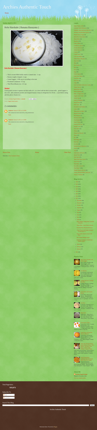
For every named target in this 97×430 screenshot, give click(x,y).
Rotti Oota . (76, 142)
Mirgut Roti (83, 312)
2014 (77, 196)
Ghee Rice (83, 303)
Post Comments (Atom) (14, 155)
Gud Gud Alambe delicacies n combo (82, 85)
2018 (77, 186)
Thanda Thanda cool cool (79, 170)
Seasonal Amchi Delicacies (80, 146)
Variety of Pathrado (78, 174)
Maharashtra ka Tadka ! (79, 111)
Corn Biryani (83, 270)
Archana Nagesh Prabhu (81, 374)
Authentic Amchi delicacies (80, 28)
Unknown (10, 110)
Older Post (67, 152)
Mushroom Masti (78, 117)
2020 (77, 181)
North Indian (77, 120)
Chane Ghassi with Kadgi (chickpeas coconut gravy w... (85, 231)
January (79, 249)
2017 (77, 189)
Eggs (75, 71)
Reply (9, 114)
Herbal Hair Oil (77, 89)
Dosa (75, 69)
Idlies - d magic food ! (79, 93)
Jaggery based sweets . (13, 101)
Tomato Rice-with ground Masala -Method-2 (86, 333)
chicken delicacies (78, 47)
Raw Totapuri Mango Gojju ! (83, 237)
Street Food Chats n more (79, 159)
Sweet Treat (76, 161)
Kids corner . (77, 104)
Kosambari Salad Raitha (79, 106)
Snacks (75, 148)
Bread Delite (77, 39)
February (79, 246)
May (78, 217)
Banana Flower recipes (79, 34)
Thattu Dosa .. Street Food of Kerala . (85, 225)
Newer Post (6, 152)
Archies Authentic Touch (27, 7)
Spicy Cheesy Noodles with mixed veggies (87, 260)
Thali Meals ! (77, 168)
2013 (77, 198)
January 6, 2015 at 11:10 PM (20, 110)
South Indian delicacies (79, 152)
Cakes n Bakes (77, 43)
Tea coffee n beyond (78, 166)
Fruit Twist (76, 80)
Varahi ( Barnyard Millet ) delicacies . (82, 172)
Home (7, 13)
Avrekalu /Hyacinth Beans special (81, 32)
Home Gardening (78, 91)
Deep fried (76, 61)
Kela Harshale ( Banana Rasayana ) (85, 227)
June (78, 214)
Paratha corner (77, 126)
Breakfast (76, 41)
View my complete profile (80, 378)
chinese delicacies (78, 50)
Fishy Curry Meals (78, 76)
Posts (5, 395)
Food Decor (76, 78)
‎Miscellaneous (77, 115)
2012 (77, 252)
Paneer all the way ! (78, 124)
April (78, 219)
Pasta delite (76, 128)
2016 (77, 191)
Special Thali (77, 155)
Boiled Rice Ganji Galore (79, 36)
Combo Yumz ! (77, 54)
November (79, 203)
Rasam (75, 135)
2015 (77, 193)
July (78, 212)
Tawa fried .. (77, 163)
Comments (6, 397)
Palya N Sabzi (77, 122)
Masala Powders (77, 113)
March (78, 244)
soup (75, 150)
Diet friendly (77, 65)
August (79, 210)
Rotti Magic (76, 139)
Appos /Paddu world (78, 26)
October (79, 205)
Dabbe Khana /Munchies (79, 58)
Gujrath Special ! (78, 87)
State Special (77, 157)
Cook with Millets (78, 56)
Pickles (75, 131)
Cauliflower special (78, 45)
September (79, 207)
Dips (75, 67)
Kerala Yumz (77, 102)
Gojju (75, 82)
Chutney (76, 52)
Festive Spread (77, 74)
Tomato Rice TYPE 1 (85, 322)
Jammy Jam (76, 98)
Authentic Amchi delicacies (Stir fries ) (82, 30)
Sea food (76, 144)
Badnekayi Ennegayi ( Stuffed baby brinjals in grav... (85, 240)
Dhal (75, 63)
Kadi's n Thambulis (78, 100)
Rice (75, 137)
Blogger (55, 426)
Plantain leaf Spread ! (79, 133)
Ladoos (75, 109)
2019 (77, 184)
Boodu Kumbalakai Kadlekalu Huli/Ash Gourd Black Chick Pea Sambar (87, 359)
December (79, 200)
